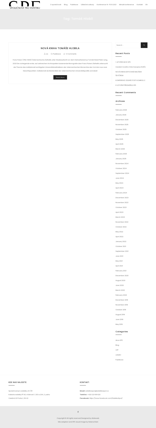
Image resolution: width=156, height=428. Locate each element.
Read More (60, 77)
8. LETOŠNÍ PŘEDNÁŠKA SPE (126, 85)
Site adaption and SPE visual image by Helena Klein (78, 422)
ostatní (118, 355)
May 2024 (119, 183)
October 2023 (121, 207)
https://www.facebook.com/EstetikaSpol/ (105, 398)
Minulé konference (126, 4)
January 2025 (121, 158)
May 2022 (119, 232)
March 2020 (120, 290)
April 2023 (119, 212)
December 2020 (122, 275)
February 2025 (121, 154)
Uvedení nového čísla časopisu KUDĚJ (131, 67)
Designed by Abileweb (90, 418)
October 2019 (121, 310)
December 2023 (122, 197)
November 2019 (122, 305)
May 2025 (119, 139)
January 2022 (121, 241)
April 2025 (119, 144)
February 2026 (121, 110)
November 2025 (122, 124)
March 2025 (120, 149)
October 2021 (121, 246)
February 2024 (121, 193)
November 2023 (122, 202)
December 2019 (122, 300)
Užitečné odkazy (87, 4)
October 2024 (121, 168)
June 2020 (120, 285)
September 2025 (122, 134)
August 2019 (120, 314)
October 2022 (121, 227)
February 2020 (121, 295)
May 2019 (119, 324)
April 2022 (119, 236)
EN (146, 4)
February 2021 (121, 271)
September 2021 (122, 251)
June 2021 (119, 256)
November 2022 (122, 222)
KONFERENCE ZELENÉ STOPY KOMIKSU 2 (130, 80)
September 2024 (122, 173)
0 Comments (71, 54)
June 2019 (119, 319)
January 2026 (121, 115)
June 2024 (120, 178)
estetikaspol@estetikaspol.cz (97, 391)
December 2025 (122, 120)
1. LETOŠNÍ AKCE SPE (123, 62)
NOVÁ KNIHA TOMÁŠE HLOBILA (60, 48)
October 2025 (121, 129)
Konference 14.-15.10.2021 (106, 4)
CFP (117, 350)
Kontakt (140, 4)
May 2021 (119, 261)
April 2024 (119, 188)
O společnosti (55, 4)
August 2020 (120, 280)
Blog (66, 4)
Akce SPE (119, 340)
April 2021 (119, 266)
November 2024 (122, 163)
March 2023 (120, 217)
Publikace (74, 4)
